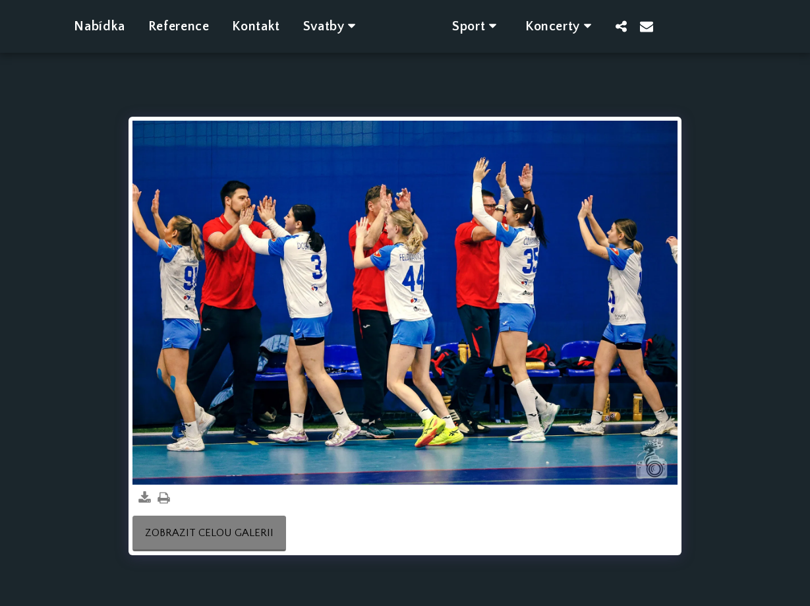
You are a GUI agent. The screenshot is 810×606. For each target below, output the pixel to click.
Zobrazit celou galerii (209, 533)
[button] (314, 26)
